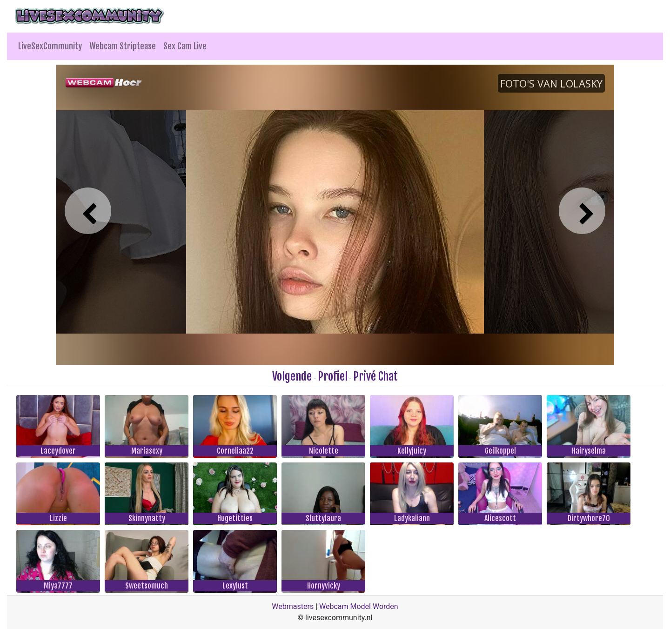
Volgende (292, 376)
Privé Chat (375, 376)
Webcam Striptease (122, 46)
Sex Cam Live (185, 46)
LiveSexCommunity (50, 46)
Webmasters (293, 606)
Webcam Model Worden (358, 606)
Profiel (333, 376)
